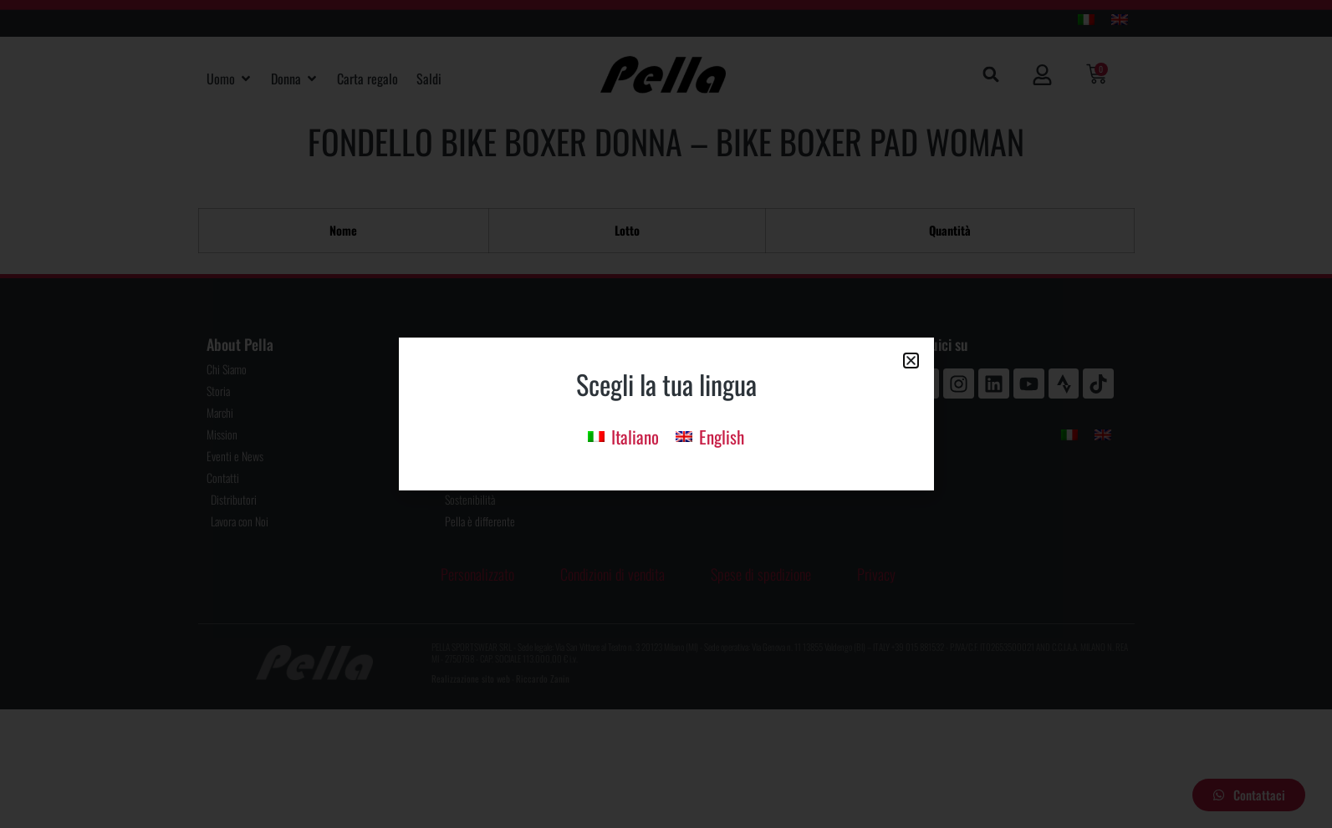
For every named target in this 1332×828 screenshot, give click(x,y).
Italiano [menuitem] (635, 437)
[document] (666, 414)
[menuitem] (623, 435)
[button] (911, 360)
